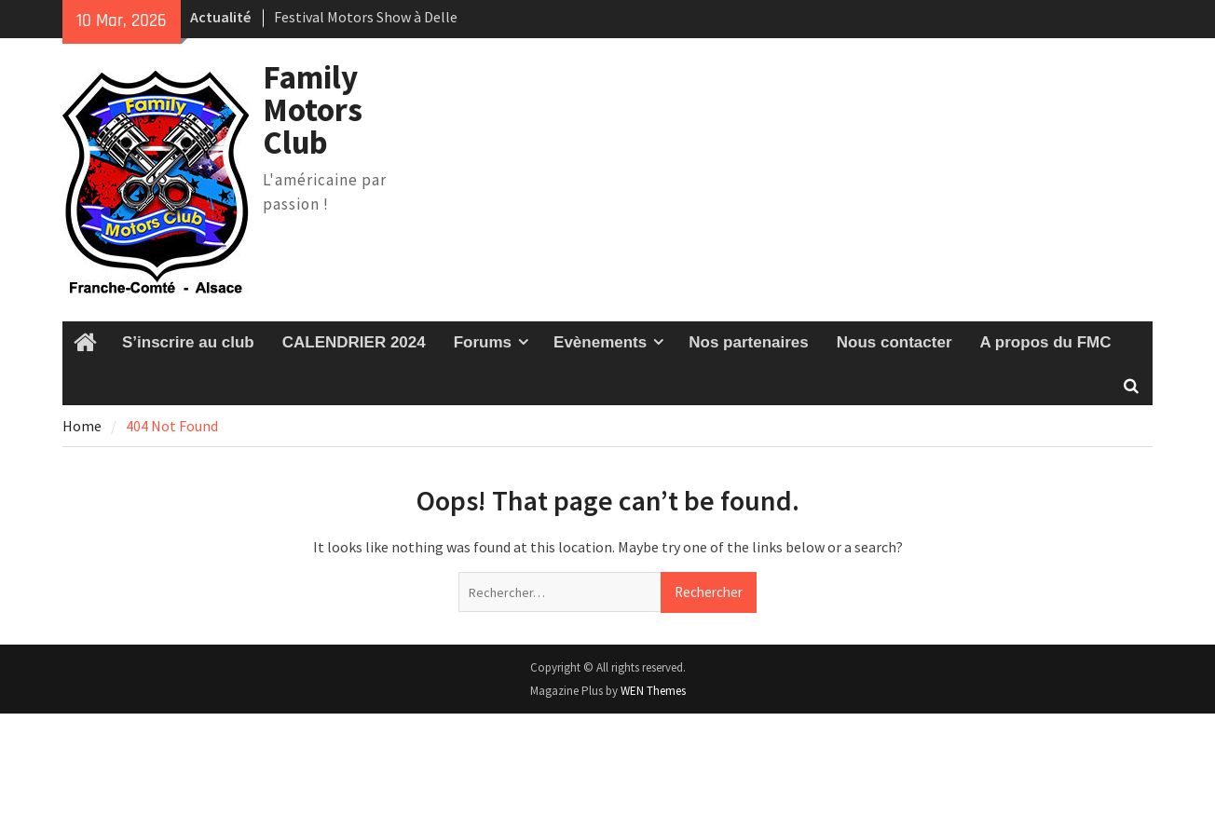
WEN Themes (653, 691)
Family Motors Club (312, 110)
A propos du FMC (1046, 342)
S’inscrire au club (188, 342)
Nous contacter (894, 342)
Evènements (600, 342)
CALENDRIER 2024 (354, 342)
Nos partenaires (749, 342)
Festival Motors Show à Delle (365, 16)
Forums (483, 342)
